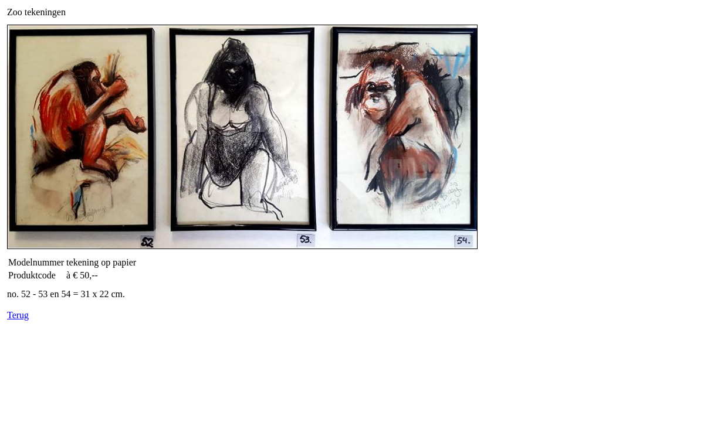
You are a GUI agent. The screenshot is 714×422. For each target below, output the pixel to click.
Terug (18, 315)
